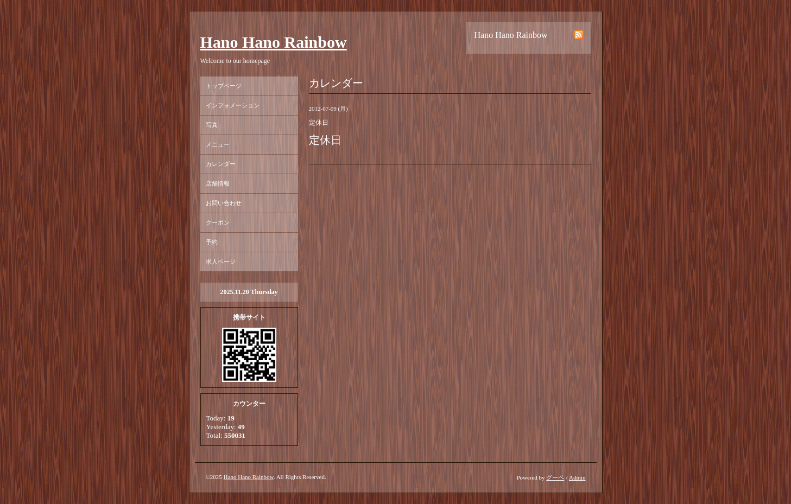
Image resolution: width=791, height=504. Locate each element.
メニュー (218, 144)
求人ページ (221, 261)
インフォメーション (233, 105)
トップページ (224, 85)
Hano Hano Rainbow (273, 42)
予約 (212, 242)
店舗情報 (218, 183)
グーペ (555, 477)
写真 (212, 125)
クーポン (218, 222)
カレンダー (221, 164)
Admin (577, 477)
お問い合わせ (224, 203)
